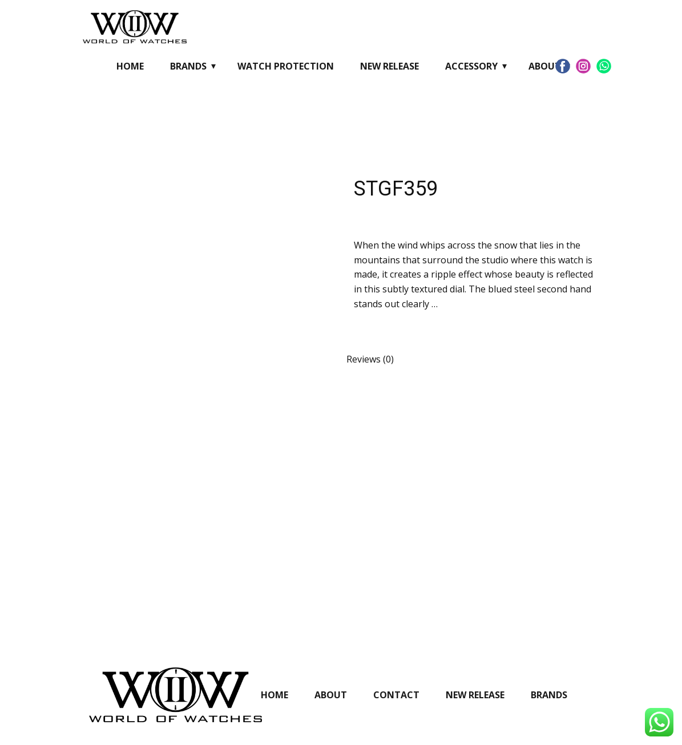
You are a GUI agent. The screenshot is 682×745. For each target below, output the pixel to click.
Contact (396, 695)
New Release (389, 66)
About (544, 66)
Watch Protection (285, 66)
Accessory (471, 66)
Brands (188, 66)
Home (130, 66)
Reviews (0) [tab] (370, 359)
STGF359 (396, 189)
